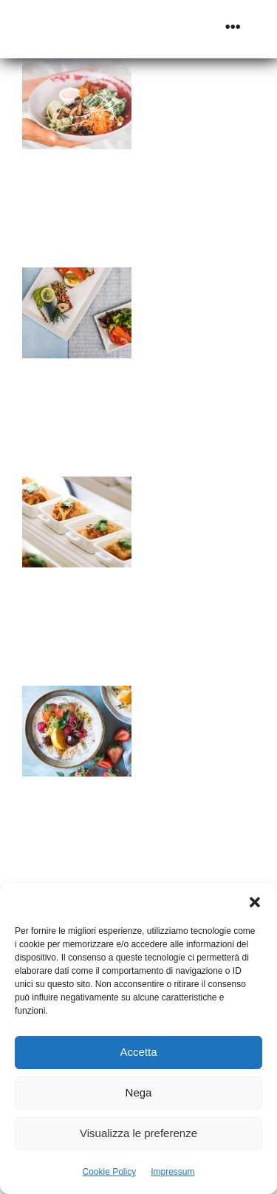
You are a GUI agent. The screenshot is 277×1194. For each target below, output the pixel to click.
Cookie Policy (109, 1172)
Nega (139, 1092)
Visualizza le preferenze (138, 1133)
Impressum (172, 1172)
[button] (254, 902)
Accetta (138, 1051)
